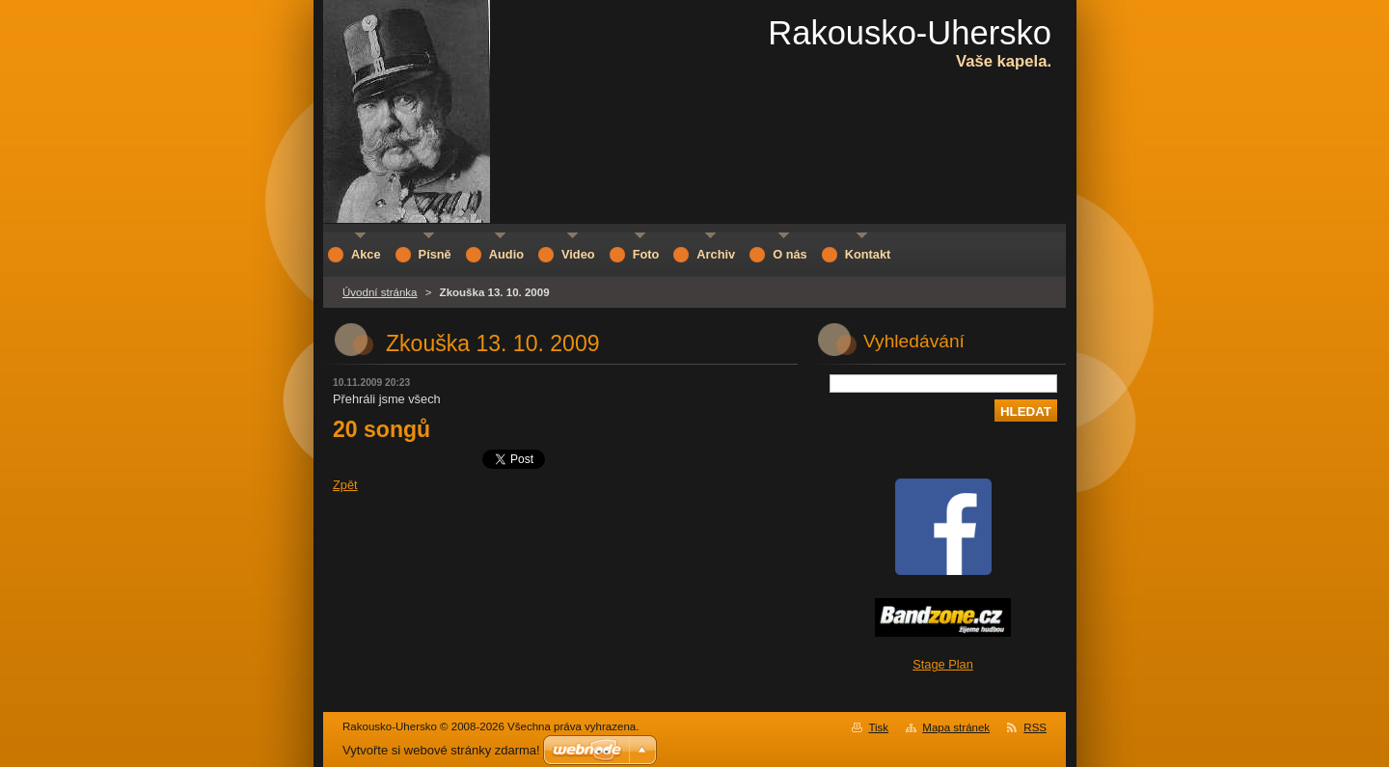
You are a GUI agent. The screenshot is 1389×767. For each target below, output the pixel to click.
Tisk (878, 727)
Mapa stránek (956, 727)
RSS (1035, 727)
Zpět (345, 485)
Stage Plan (942, 664)
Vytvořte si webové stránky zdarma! (441, 750)
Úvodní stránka (379, 292)
